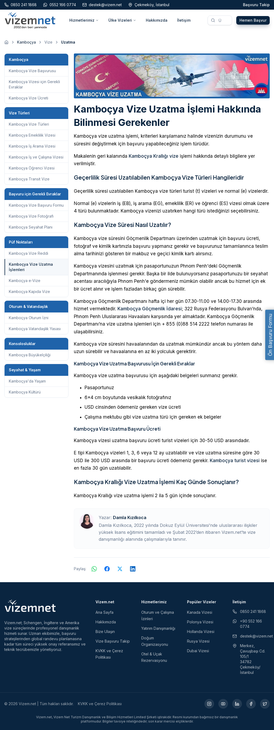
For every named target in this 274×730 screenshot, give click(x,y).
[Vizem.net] (30, 605)
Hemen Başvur (253, 20)
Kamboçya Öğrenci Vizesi (32, 168)
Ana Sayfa (104, 612)
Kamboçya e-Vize (24, 280)
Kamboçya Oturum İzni (28, 317)
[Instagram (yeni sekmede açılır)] (209, 704)
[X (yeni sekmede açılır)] (265, 704)
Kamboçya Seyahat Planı (30, 227)
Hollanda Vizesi (200, 631)
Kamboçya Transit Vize (29, 179)
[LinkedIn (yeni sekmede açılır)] (237, 704)
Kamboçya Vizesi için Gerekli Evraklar (34, 84)
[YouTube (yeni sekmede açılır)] (223, 704)
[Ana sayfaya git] (6, 42)
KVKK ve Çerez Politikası (100, 703)
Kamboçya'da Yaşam (27, 381)
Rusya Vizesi (198, 641)
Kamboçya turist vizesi (235, 460)
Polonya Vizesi (200, 622)
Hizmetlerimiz (84, 20)
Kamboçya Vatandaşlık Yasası (35, 328)
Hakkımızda (157, 20)
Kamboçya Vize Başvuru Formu (36, 205)
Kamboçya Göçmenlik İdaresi (149, 308)
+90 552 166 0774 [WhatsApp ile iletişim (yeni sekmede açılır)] (247, 624)
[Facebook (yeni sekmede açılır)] (251, 704)
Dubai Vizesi (198, 650)
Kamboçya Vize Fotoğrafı (31, 216)
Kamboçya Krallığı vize (153, 156)
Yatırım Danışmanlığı (158, 628)
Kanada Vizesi (199, 612)
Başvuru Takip (256, 4)
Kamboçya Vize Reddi (28, 253)
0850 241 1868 (249, 611)
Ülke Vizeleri (122, 20)
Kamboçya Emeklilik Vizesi (32, 135)
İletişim (184, 20)
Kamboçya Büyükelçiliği (30, 355)
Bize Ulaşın (105, 631)
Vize (48, 42)
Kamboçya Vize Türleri (29, 124)
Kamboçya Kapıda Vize (29, 291)
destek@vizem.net (251, 636)
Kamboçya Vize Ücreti (28, 98)
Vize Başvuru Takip (113, 641)
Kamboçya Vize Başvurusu (32, 70)
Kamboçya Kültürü (25, 392)
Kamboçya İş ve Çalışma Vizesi (36, 157)
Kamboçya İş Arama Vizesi (32, 146)
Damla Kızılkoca (129, 517)
